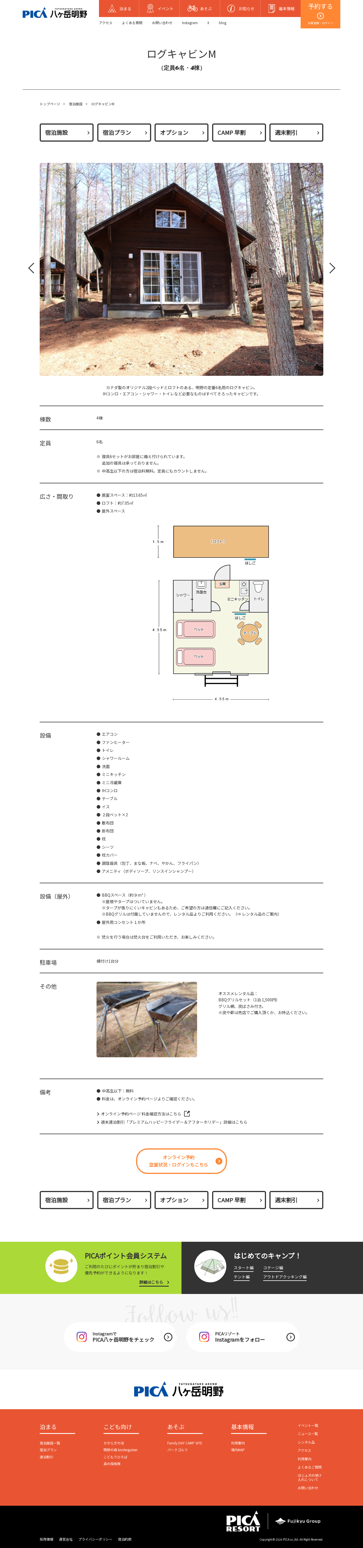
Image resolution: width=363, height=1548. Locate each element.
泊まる (48, 1427)
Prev (32, 269)
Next (329, 269)
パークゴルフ (177, 1449)
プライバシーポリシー (95, 1539)
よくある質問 (132, 22)
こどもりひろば (115, 1456)
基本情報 (242, 1427)
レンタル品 (306, 1442)
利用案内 (238, 1442)
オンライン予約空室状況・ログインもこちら (178, 1161)
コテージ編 (273, 1267)
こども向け (118, 1427)
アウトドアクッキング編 (285, 1276)
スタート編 (244, 1267)
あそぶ (175, 1427)
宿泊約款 (125, 1539)
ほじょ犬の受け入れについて (310, 1477)
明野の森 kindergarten (121, 1449)
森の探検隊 (112, 1463)
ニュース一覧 (308, 1433)
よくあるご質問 (310, 1467)
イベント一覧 (308, 1425)
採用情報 (46, 1539)
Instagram (190, 22)
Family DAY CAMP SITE (184, 1442)
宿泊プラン (117, 132)
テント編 (242, 1276)
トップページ (50, 103)
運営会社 (66, 1539)
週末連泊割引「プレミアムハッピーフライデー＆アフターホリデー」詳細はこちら (174, 1122)
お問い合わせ (162, 22)
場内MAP (238, 1449)
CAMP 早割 (232, 132)
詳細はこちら (151, 1282)
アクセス (105, 22)
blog (222, 22)
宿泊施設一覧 (50, 1442)
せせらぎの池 (114, 1442)
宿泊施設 (76, 103)
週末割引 (286, 132)
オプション (174, 132)
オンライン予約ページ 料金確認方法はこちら (141, 1114)
